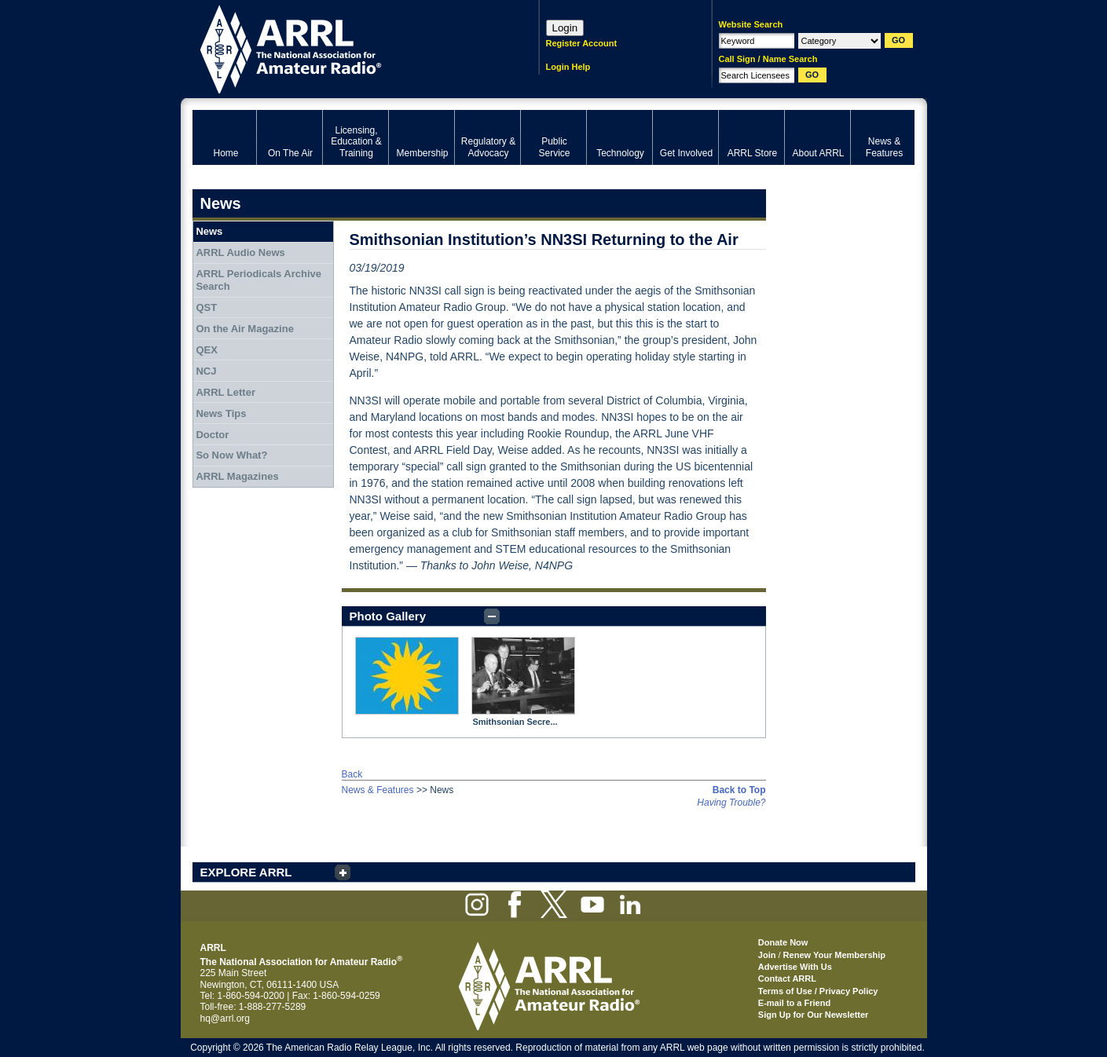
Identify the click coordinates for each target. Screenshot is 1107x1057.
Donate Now (783, 942)
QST (206, 307)
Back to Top (739, 790)
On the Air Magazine (244, 329)
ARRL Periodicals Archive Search (258, 280)
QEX (206, 350)
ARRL (345, 47)
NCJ (206, 371)
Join (767, 955)
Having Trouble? (731, 802)
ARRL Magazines (237, 476)
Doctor (212, 435)
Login (565, 28)
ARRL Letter (225, 392)
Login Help (568, 66)
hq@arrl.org (225, 1018)
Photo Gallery (388, 616)
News (209, 231)
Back (352, 774)
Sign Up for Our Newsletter (813, 1014)
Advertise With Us (795, 966)
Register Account (582, 43)
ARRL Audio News (240, 252)
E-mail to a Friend (794, 1003)
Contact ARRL (787, 978)
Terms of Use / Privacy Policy (818, 991)
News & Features (378, 790)
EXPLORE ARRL (246, 872)
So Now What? (231, 455)
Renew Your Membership (834, 955)
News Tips (221, 413)
